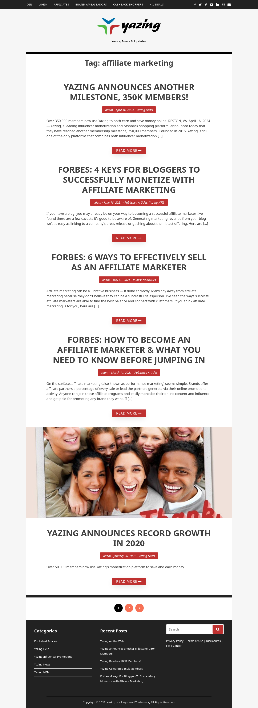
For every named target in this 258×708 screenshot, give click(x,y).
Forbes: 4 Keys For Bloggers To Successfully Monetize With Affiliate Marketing (129, 179)
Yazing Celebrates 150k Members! (121, 669)
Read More (129, 150)
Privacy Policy (175, 641)
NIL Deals (156, 4)
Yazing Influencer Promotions (53, 657)
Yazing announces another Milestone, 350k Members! (129, 92)
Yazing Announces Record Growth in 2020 (129, 538)
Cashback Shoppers (128, 4)
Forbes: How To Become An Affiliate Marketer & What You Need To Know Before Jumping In (129, 349)
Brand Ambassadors (91, 4)
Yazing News (145, 110)
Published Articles (136, 202)
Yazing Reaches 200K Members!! (120, 661)
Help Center (174, 646)
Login (43, 4)
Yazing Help (41, 649)
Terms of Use (194, 641)
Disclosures (213, 641)
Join (29, 4)
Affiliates (61, 4)
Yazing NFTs (157, 202)
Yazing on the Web (112, 641)
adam (109, 110)
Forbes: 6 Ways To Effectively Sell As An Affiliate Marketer (128, 262)
